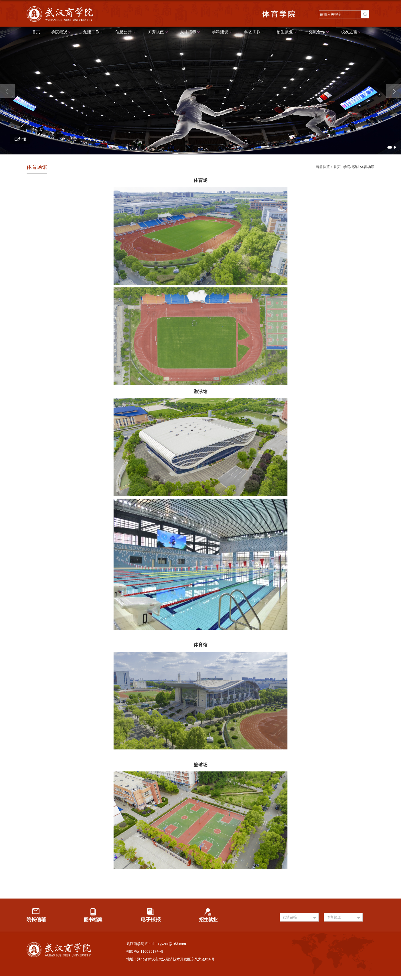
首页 (36, 32)
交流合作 (319, 32)
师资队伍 (158, 32)
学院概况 (61, 32)
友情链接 (290, 917)
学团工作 (255, 32)
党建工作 (94, 32)
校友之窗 (351, 32)
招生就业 (287, 32)
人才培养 (190, 32)
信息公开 (126, 32)
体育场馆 (367, 167)
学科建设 (222, 32)
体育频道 (334, 917)
